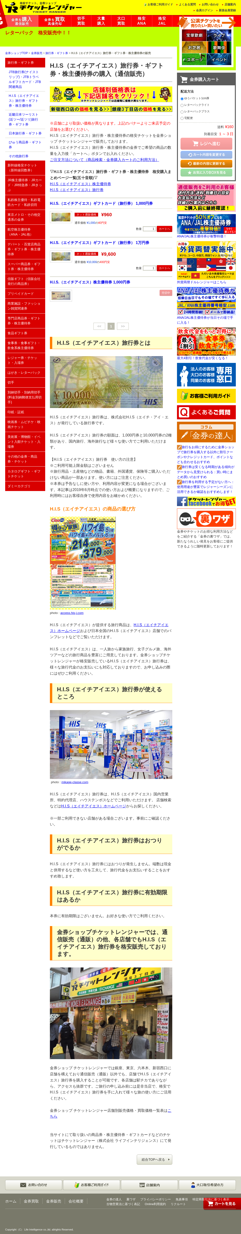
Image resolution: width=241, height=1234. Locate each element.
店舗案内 (230, 4)
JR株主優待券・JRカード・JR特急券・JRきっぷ (25, 185)
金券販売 (36, 53)
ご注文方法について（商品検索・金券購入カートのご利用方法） (104, 159)
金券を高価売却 (54, 21)
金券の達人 (114, 1199)
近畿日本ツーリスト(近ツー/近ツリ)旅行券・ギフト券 (23, 119)
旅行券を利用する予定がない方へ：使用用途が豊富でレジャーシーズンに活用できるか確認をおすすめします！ (205, 487)
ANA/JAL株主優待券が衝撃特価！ (202, 236)
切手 (11, 382)
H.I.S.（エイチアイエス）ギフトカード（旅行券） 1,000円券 (101, 203)
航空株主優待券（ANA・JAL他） (20, 232)
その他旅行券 (18, 156)
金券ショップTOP (16, 53)
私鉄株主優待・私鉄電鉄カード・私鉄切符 (24, 202)
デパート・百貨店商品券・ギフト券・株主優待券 (24, 249)
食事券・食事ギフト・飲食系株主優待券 (24, 345)
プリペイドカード (21, 293)
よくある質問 (187, 4)
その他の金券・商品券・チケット (22, 459)
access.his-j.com (72, 613)
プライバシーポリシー (155, 1199)
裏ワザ (131, 1199)
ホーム (10, 1201)
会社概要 (76, 1201)
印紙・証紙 (16, 412)
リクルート (178, 1204)
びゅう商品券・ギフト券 (25, 144)
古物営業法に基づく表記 (123, 1204)
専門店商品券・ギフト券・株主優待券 (24, 320)
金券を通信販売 (21, 21)
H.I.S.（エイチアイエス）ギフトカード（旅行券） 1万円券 (99, 242)
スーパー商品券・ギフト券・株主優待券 (24, 266)
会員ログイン (204, 10)
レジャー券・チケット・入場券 (22, 360)
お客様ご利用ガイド (160, 4)
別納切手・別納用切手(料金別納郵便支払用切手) (25, 397)
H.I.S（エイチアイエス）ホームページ (93, 806)
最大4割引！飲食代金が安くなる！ (202, 358)
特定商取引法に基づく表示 (211, 1199)
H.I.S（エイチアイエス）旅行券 (77, 190)
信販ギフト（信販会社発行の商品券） (24, 281)
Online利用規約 (155, 1204)
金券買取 (31, 1201)
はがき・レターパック (24, 372)
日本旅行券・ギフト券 (25, 133)
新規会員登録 (227, 10)
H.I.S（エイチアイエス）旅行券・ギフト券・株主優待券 (24, 100)
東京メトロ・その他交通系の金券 (24, 217)
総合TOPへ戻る (153, 1159)
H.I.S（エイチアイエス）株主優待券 (80, 184)
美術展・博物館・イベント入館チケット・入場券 (24, 441)
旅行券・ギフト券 (56, 53)
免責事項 (182, 1199)
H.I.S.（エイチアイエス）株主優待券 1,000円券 (90, 282)
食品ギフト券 (17, 333)
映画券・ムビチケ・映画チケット (24, 424)
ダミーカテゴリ (19, 486)
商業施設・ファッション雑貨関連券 (24, 306)
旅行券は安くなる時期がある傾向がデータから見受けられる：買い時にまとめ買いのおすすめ (205, 472)
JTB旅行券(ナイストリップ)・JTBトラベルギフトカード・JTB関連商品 (25, 79)
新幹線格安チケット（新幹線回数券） (22, 167)
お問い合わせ (210, 4)
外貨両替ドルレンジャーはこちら (201, 282)
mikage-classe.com (74, 782)
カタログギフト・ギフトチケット (24, 473)
